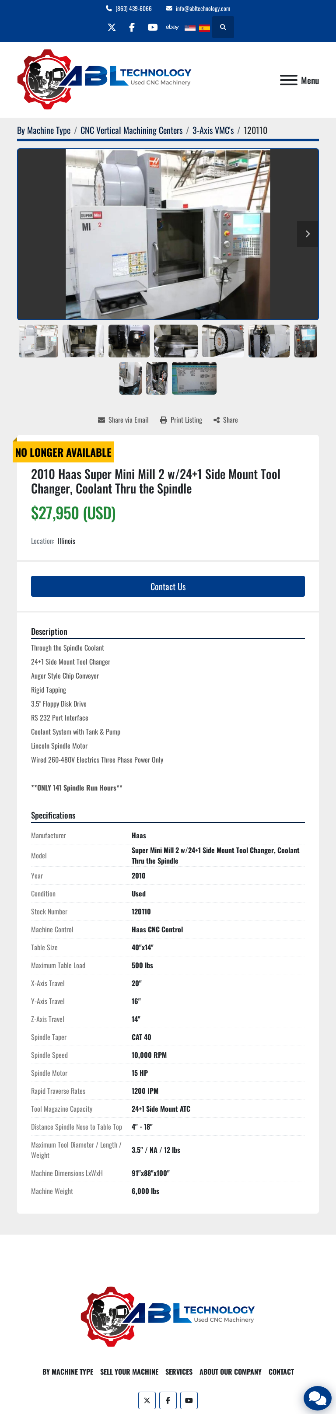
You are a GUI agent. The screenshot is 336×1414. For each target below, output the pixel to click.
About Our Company (231, 1371)
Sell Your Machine (129, 1371)
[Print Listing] (181, 419)
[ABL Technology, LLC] (168, 1316)
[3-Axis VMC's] (213, 129)
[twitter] (109, 27)
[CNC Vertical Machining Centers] (131, 129)
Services (178, 1371)
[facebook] (131, 27)
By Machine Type (67, 1371)
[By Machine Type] (43, 129)
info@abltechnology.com (203, 8)
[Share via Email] (123, 419)
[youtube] (153, 27)
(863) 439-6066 (134, 8)
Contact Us (168, 586)
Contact (281, 1371)
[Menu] (289, 80)
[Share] (226, 419)
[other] (176, 27)
